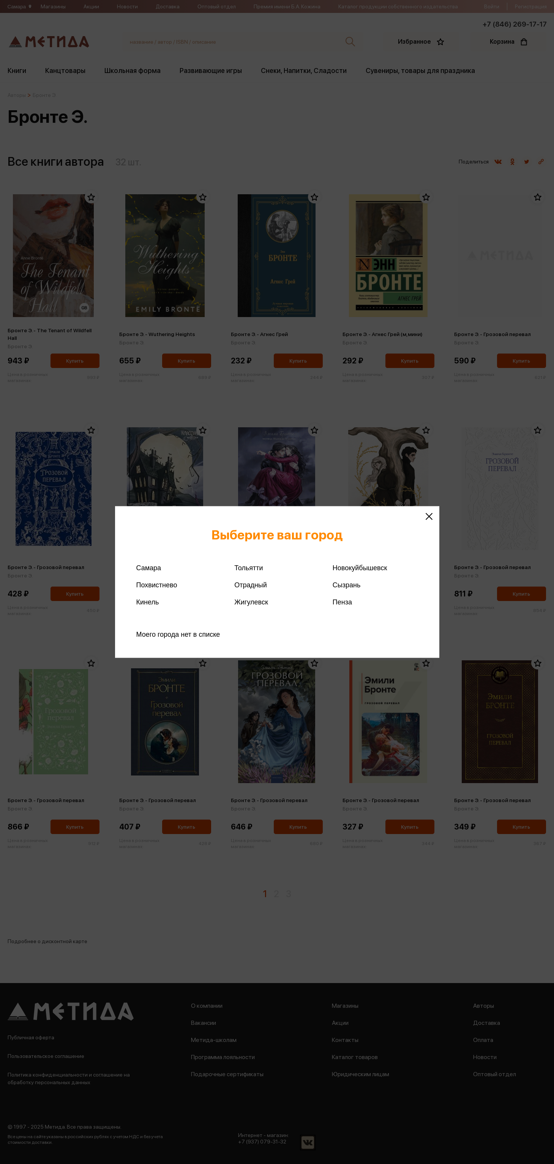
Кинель (147, 602)
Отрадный (250, 585)
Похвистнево (156, 585)
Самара (148, 568)
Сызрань (347, 585)
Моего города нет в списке (178, 634)
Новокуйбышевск (360, 568)
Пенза (342, 602)
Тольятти (248, 568)
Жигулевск (251, 602)
